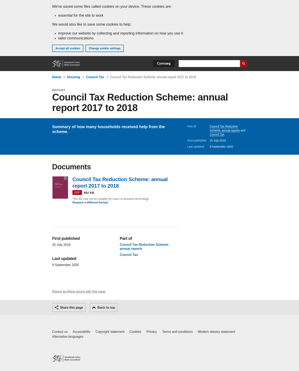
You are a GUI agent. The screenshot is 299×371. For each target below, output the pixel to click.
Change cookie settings (104, 48)
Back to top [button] (106, 307)
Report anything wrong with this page (78, 291)
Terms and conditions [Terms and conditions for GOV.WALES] (177, 331)
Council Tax (95, 77)
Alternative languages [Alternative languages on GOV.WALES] (67, 336)
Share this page (71, 307)
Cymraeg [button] (164, 63)
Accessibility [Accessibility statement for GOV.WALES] (81, 331)
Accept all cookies (67, 48)
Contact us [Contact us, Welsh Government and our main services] (60, 331)
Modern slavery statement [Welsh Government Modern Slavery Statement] (216, 331)
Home (56, 77)
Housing (73, 77)
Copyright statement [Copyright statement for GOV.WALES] (110, 331)
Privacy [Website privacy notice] (151, 331)
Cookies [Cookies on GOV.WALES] (135, 331)
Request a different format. (90, 202)
